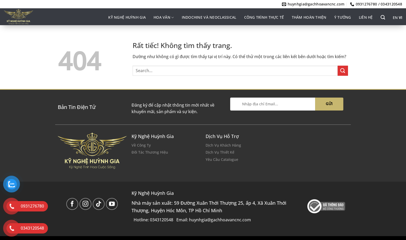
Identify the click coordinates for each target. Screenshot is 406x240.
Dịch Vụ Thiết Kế (220, 152)
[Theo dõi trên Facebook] (72, 204)
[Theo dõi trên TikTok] (99, 204)
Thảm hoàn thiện (309, 17)
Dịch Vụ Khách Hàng (223, 145)
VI (400, 17)
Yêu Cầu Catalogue (222, 159)
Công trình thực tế (264, 17)
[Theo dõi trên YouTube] (112, 204)
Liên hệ (366, 17)
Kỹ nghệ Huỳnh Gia (127, 17)
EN (395, 17)
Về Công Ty (141, 145)
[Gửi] (343, 71)
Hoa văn (164, 17)
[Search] (383, 17)
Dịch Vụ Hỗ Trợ (222, 136)
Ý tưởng (342, 17)
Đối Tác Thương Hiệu (150, 152)
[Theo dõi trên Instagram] (85, 204)
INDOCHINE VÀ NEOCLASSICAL (209, 17)
